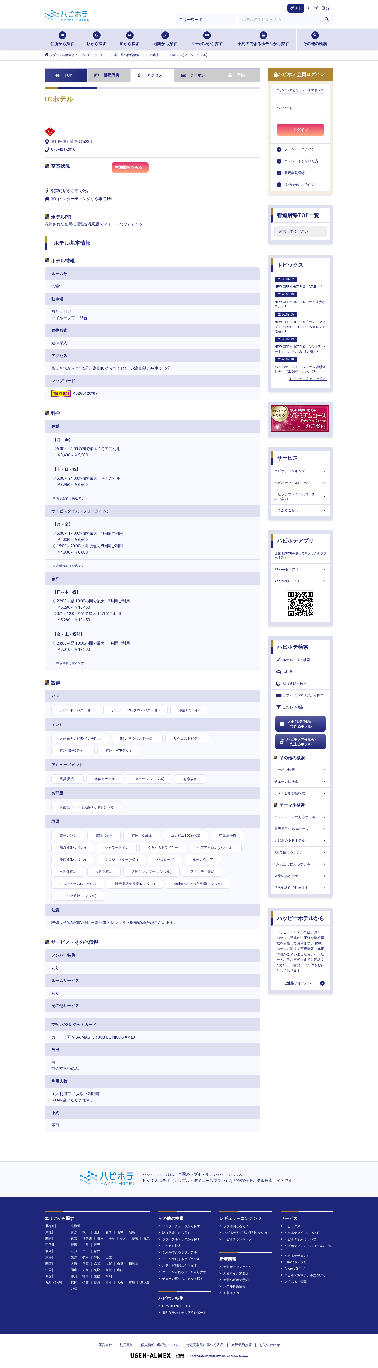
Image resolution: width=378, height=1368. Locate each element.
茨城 (135, 1238)
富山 (85, 1251)
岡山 (74, 1270)
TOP (63, 75)
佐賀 (85, 1282)
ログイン (300, 130)
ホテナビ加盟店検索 (300, 793)
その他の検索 (315, 38)
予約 (236, 75)
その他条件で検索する (300, 888)
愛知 (74, 1257)
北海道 (75, 1226)
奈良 (120, 1264)
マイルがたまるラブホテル (179, 1259)
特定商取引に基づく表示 (205, 1345)
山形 (97, 1232)
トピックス (290, 265)
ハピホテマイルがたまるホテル (297, 742)
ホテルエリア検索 (293, 660)
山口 (120, 1270)
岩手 (109, 1232)
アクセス (150, 75)
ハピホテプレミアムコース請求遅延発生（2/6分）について (300, 365)
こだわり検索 (289, 707)
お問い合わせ (269, 1345)
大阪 (74, 1264)
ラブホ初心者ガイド (235, 1226)
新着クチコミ (230, 1293)
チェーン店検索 (300, 781)
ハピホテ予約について (298, 1239)
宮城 (120, 1232)
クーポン (193, 75)
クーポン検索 (300, 770)
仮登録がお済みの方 (299, 185)
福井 (97, 1251)
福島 (132, 1232)
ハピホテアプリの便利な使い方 (243, 1233)
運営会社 (105, 1345)
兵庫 (85, 1264)
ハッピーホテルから (300, 918)
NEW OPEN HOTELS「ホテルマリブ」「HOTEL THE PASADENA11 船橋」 (300, 322)
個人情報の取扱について (159, 1345)
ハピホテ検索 (292, 647)
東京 (74, 1238)
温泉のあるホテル (300, 876)
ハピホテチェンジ (295, 1255)
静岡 (97, 1257)
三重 (109, 1257)
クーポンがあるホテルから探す (182, 1272)
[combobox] (279, 19)
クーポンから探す (207, 38)
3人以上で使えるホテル (300, 864)
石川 (74, 1251)
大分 (120, 1282)
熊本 (109, 1282)
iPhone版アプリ (300, 569)
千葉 (112, 1238)
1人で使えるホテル (300, 852)
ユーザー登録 (318, 8)
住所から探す (62, 38)
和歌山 (133, 1264)
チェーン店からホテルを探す (180, 1278)
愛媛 (97, 1276)
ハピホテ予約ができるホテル (296, 724)
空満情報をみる (132, 168)
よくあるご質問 (300, 510)
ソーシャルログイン (299, 149)
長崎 (97, 1282)
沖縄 (74, 1289)
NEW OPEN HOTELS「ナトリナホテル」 (300, 300)
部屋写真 (106, 75)
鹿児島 (145, 1282)
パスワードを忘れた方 (301, 161)
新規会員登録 (294, 173)
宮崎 (132, 1282)
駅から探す (96, 38)
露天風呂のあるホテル (300, 829)
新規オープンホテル (235, 1267)
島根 (109, 1270)
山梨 (85, 1245)
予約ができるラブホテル (177, 1252)
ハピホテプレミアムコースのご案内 (300, 496)
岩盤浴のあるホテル (300, 840)
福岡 (74, 1282)
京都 (97, 1264)
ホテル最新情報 (232, 1286)
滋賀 (109, 1264)
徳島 (85, 1276)
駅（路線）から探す (174, 1233)
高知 (109, 1276)
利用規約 (126, 1345)
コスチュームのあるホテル (300, 817)
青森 (74, 1232)
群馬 (146, 1238)
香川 (74, 1276)
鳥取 (97, 1270)
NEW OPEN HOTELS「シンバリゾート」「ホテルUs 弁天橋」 (300, 345)
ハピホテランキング (300, 471)
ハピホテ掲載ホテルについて (303, 1275)
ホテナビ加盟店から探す (177, 1265)
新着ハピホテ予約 (234, 1280)
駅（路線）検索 (291, 684)
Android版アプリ (300, 581)
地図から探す (165, 38)
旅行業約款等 (241, 1345)
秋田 (85, 1232)
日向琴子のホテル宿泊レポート (182, 1313)
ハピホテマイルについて (300, 483)
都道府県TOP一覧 (298, 215)
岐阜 (85, 1257)
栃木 (123, 1238)
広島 (85, 1270)
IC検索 (284, 672)
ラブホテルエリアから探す (300, 695)
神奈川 (87, 1238)
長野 (97, 1245)
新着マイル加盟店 (234, 1273)
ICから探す (129, 38)
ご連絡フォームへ (297, 983)
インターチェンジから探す (179, 1226)
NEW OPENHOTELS (174, 1306)
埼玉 (100, 1238)
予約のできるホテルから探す (263, 38)
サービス (287, 458)
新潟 (74, 1245)
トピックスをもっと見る (308, 379)
